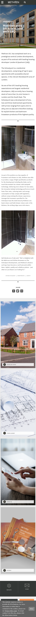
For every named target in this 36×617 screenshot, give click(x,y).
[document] (18, 609)
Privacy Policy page (11, 611)
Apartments (21, 275)
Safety (29, 275)
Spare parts (9, 587)
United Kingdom (10, 275)
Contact (27, 587)
